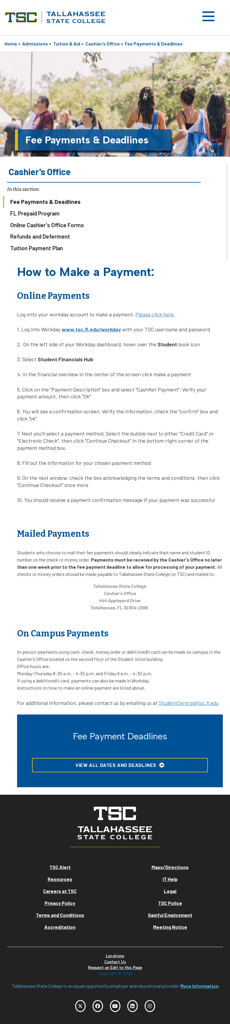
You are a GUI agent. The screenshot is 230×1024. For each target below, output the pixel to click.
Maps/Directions (170, 867)
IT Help (170, 879)
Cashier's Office (102, 43)
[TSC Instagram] (150, 1006)
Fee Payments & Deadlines (154, 43)
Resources (60, 879)
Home (10, 43)
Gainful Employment (170, 915)
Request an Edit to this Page (115, 967)
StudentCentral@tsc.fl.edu (189, 703)
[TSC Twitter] (80, 1006)
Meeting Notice (170, 927)
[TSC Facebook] (98, 1006)
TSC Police (170, 903)
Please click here (154, 314)
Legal (170, 891)
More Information (199, 986)
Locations (115, 956)
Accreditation (59, 927)
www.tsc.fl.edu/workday (91, 329)
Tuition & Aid (66, 43)
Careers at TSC (60, 891)
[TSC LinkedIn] (132, 1006)
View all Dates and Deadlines (115, 765)
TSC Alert (60, 867)
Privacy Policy (60, 903)
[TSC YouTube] (115, 1006)
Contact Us (115, 962)
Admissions (35, 43)
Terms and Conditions (60, 915)
